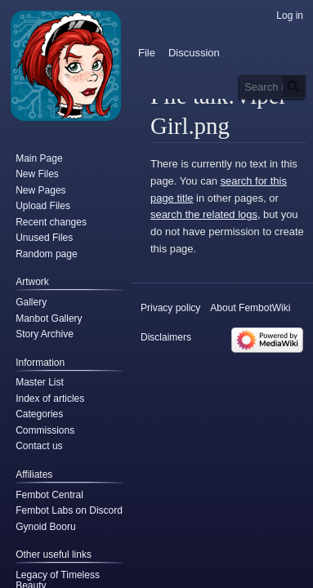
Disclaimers (166, 337)
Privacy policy (170, 308)
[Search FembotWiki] (273, 86)
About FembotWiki (250, 308)
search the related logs (203, 214)
